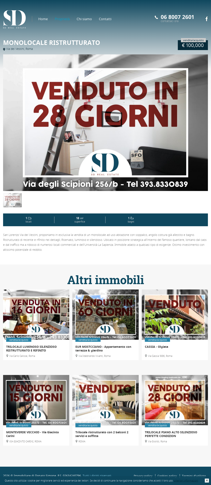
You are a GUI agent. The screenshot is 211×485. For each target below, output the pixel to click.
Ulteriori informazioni (186, 480)
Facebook (206, 19)
